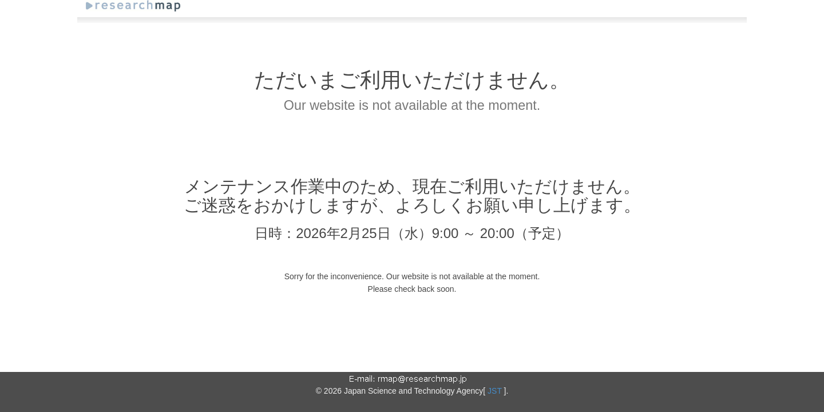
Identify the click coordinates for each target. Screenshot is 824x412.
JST (495, 390)
